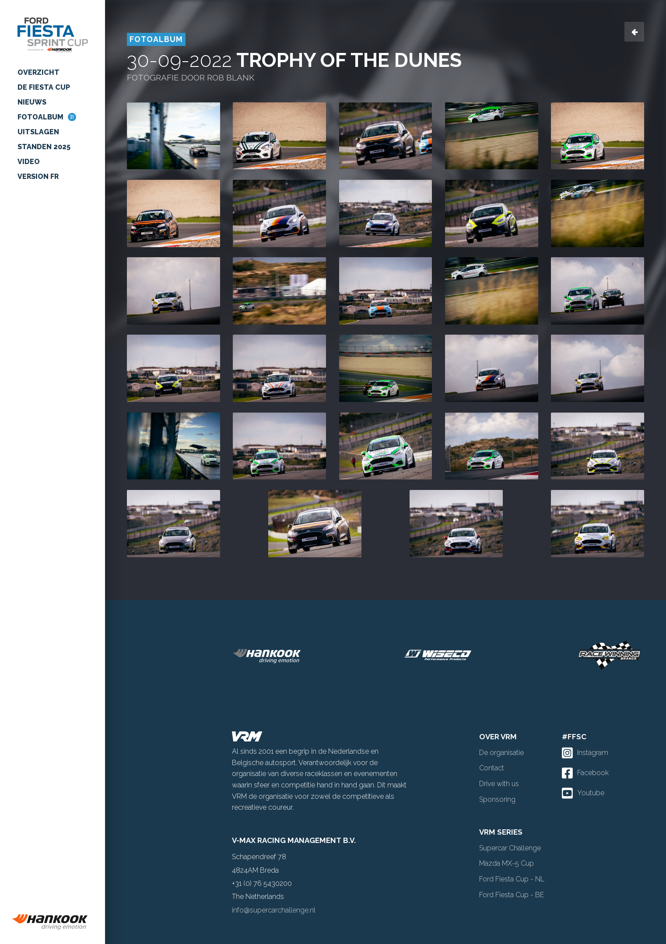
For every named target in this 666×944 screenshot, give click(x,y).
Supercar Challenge (510, 848)
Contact (491, 768)
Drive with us (499, 784)
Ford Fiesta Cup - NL (511, 879)
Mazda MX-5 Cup (506, 863)
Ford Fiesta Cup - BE (511, 895)
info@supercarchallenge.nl (273, 910)
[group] (52, 922)
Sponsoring (497, 799)
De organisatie (501, 752)
